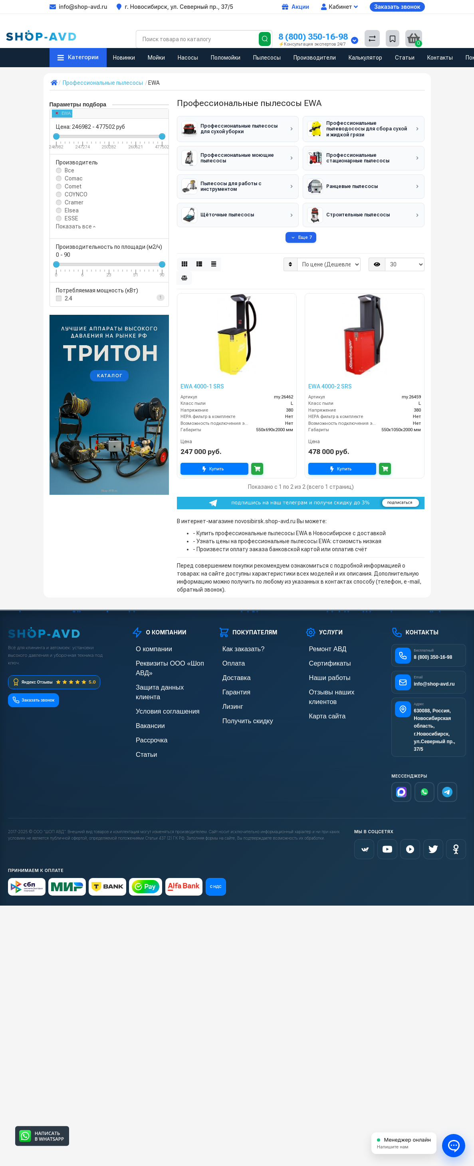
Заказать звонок (397, 6)
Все (69, 170)
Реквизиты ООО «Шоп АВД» (167, 658)
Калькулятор (365, 57)
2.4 (68, 298)
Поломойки (225, 57)
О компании (146, 644)
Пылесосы (267, 57)
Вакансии (144, 699)
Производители (315, 57)
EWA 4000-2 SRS (330, 381)
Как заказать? (235, 644)
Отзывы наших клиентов (336, 685)
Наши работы (322, 671)
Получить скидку (239, 712)
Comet (73, 186)
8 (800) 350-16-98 (313, 37)
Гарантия (230, 685)
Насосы (188, 57)
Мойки (156, 57)
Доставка (230, 671)
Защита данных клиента (162, 671)
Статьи (405, 57)
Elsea (72, 210)
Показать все (75, 226)
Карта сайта (320, 699)
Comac (74, 178)
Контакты (440, 57)
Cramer (74, 202)
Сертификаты (322, 658)
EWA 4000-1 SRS (202, 381)
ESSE (71, 218)
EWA (63, 113)
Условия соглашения (158, 685)
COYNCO (76, 194)
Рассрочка (145, 712)
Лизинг (227, 699)
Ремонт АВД (320, 644)
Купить (214, 464)
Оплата (227, 658)
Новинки (124, 57)
